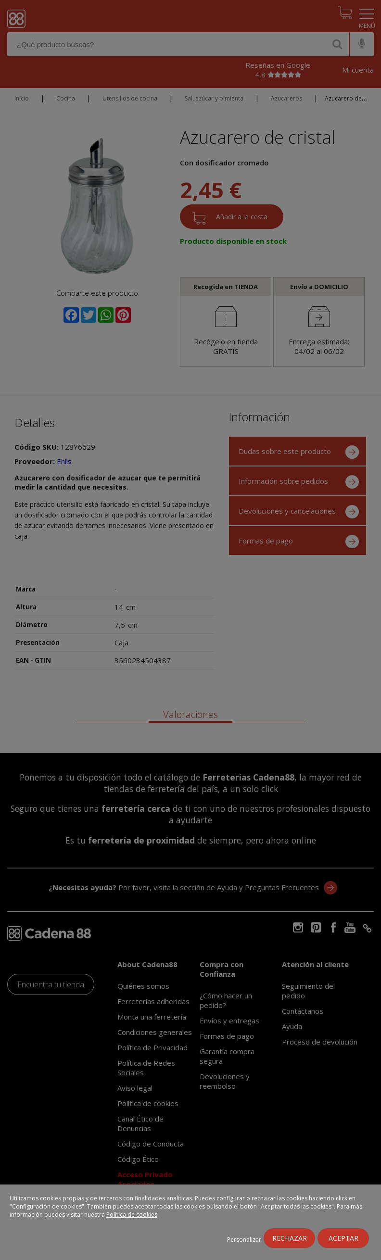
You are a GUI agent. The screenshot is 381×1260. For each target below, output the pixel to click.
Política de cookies (131, 1214)
